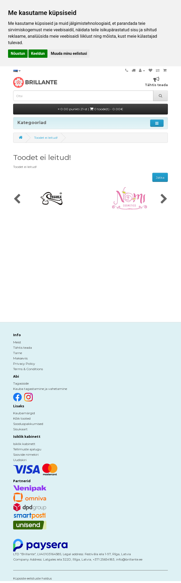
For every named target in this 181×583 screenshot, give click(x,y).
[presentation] (17, 199)
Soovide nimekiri (26, 454)
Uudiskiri (20, 460)
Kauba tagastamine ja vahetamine (40, 389)
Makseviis (20, 358)
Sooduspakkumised (28, 424)
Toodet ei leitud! (46, 138)
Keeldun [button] (38, 53)
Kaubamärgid (24, 413)
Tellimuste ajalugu (27, 449)
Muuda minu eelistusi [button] (69, 53)
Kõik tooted (22, 418)
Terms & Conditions (28, 369)
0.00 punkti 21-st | (90, 109)
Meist (17, 342)
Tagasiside (21, 383)
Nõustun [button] (18, 53)
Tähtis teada (22, 348)
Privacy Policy (24, 364)
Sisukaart (20, 429)
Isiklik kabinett (24, 444)
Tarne (17, 353)
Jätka (160, 177)
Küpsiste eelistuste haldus (32, 578)
